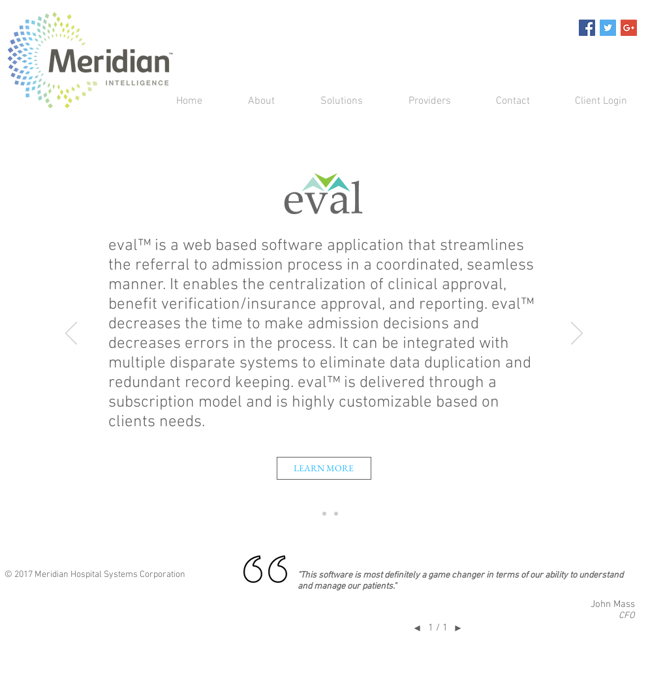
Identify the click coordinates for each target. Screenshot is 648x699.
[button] (329, 101)
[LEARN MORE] (324, 468)
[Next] (577, 334)
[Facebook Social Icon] (587, 28)
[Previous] (71, 334)
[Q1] (324, 514)
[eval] (313, 514)
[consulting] (336, 514)
